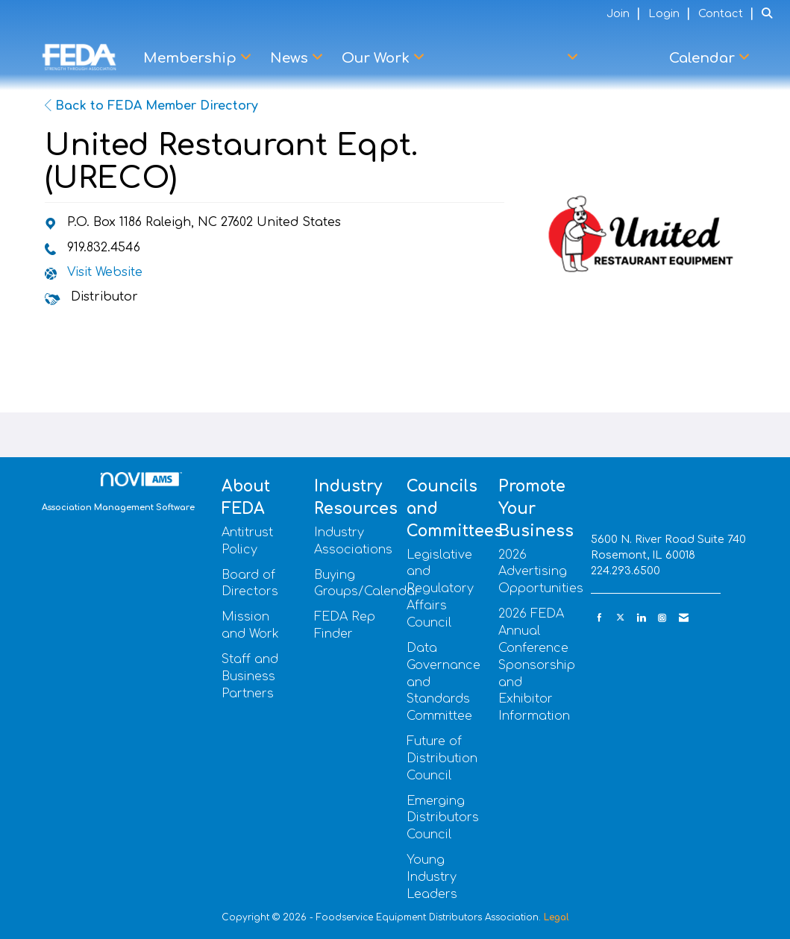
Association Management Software (118, 492)
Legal (556, 917)
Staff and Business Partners (250, 676)
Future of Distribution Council (442, 758)
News (291, 58)
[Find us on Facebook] (599, 618)
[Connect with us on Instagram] (662, 618)
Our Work (377, 58)
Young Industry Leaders (432, 877)
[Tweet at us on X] (620, 618)
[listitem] (625, 13)
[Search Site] (770, 13)
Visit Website (104, 272)
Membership (191, 58)
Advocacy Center (505, 58)
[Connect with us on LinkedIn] (641, 618)
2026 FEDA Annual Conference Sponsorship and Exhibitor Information (536, 665)
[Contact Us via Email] (683, 618)
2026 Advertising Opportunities (540, 572)
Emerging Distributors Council (443, 818)
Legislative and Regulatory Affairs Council (440, 588)
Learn (623, 58)
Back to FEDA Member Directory (151, 106)
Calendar (704, 58)
